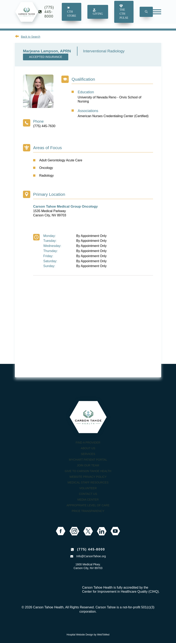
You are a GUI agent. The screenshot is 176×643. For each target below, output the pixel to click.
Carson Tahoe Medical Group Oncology (65, 206)
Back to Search (30, 36)
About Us (88, 448)
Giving (98, 15)
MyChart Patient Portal (88, 459)
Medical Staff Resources (87, 482)
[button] (146, 15)
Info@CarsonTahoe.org (91, 556)
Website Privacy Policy (88, 476)
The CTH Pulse (124, 15)
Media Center (88, 499)
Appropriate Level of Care (88, 505)
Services (88, 454)
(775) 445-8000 (49, 15)
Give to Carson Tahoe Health (88, 471)
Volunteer (88, 488)
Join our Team (88, 465)
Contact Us (88, 493)
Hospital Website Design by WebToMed (88, 634)
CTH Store (71, 15)
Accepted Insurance (45, 56)
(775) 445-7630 (44, 126)
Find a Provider (88, 442)
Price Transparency (88, 511)
